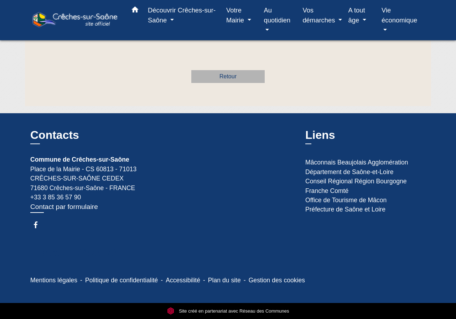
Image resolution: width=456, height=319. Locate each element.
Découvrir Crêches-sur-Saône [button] (182, 15)
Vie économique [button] (399, 15)
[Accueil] (74, 20)
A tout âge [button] (356, 15)
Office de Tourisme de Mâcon (346, 200)
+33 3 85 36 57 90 (55, 197)
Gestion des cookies (277, 280)
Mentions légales (53, 280)
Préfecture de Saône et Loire (345, 209)
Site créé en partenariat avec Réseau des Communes (228, 311)
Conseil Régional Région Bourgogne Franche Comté (356, 186)
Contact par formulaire (64, 206)
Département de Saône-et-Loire (349, 172)
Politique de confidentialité (121, 280)
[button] (135, 11)
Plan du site (224, 280)
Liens (320, 135)
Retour (228, 76)
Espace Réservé (74, 252)
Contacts (54, 135)
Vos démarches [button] (319, 15)
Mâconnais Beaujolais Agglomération (356, 162)
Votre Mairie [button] (236, 15)
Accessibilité (183, 280)
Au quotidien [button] (277, 15)
